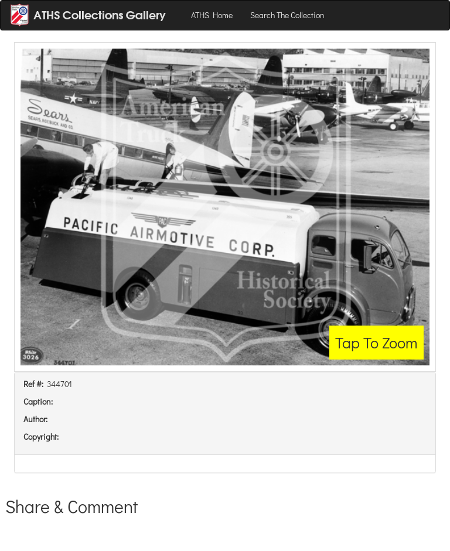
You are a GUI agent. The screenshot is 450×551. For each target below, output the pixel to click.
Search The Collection (287, 14)
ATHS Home (212, 14)
